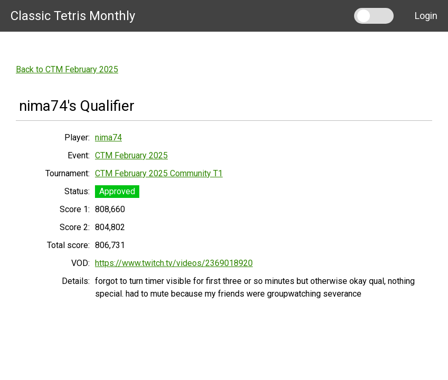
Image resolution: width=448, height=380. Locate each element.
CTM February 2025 (131, 155)
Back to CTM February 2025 (67, 69)
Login (426, 15)
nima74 (108, 137)
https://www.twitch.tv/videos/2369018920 (174, 263)
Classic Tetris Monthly (73, 15)
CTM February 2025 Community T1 (159, 173)
